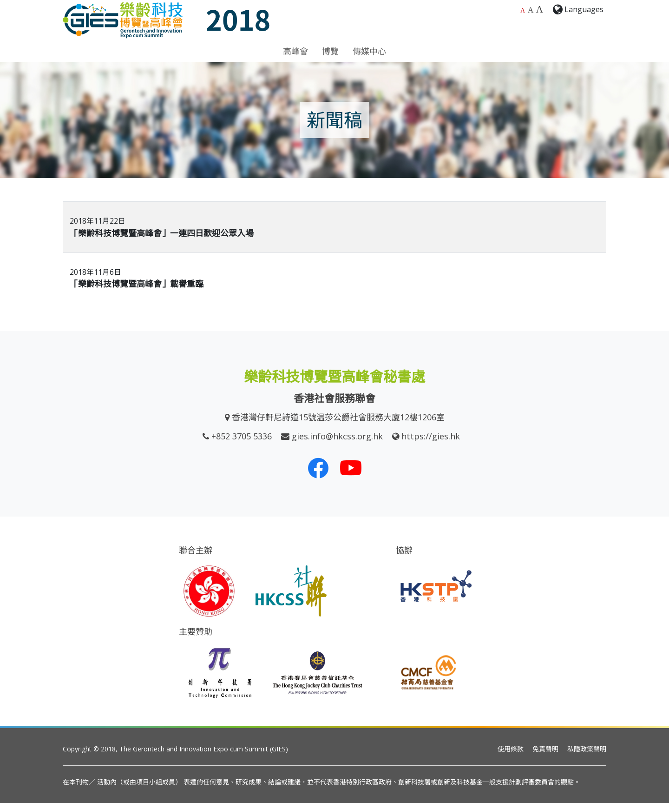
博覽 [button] (330, 51)
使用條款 (511, 748)
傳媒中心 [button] (369, 51)
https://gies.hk (430, 436)
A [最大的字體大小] (539, 9)
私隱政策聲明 (586, 748)
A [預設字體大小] (522, 10)
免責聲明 (545, 748)
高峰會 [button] (295, 51)
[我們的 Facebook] (318, 467)
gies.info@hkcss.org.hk (337, 436)
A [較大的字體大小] (531, 9)
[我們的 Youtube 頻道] (350, 467)
